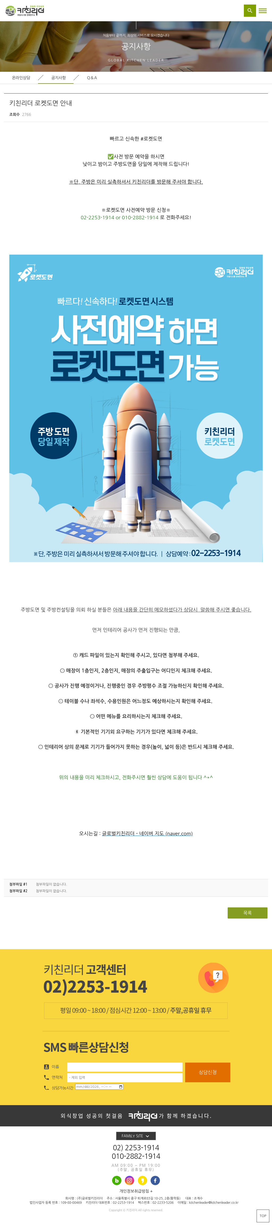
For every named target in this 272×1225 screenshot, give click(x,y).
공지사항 (58, 78)
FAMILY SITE (136, 1136)
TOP (263, 1216)
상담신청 (208, 1072)
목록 (247, 913)
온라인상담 (21, 78)
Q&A (92, 78)
